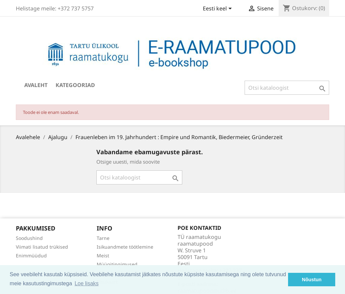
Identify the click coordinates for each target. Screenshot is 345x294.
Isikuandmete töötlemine (125, 247)
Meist (103, 255)
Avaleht (36, 85)
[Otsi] (287, 88)
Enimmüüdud (31, 255)
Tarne (103, 238)
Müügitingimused (117, 264)
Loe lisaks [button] (86, 283)
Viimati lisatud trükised (42, 247)
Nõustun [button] (311, 279)
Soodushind (29, 238)
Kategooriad (75, 85)
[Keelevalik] (218, 9)
